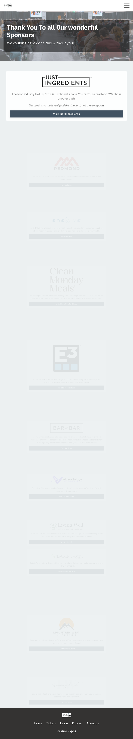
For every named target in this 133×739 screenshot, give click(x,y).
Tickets (51, 723)
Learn (64, 723)
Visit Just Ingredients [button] (66, 113)
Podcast (77, 723)
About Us (93, 723)
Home (38, 723)
